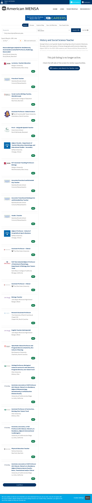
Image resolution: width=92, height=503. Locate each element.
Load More (19, 485)
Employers (86, 2)
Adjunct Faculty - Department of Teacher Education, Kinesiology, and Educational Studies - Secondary (23, 145)
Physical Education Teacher (20, 448)
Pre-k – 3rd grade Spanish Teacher (22, 127)
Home (55, 9)
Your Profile (72, 9)
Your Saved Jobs (64, 25)
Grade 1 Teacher (17, 215)
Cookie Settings (79, 498)
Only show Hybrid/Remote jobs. (13, 33)
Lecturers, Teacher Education (21, 63)
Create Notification (30, 40)
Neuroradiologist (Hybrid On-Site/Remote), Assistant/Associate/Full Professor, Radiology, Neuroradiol (18, 50)
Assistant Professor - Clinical (21, 248)
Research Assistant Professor (21, 312)
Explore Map (40, 25)
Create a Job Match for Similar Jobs (64, 68)
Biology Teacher (17, 297)
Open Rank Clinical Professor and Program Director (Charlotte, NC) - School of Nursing (23, 348)
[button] (85, 30)
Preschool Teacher (18, 78)
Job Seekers (75, 2)
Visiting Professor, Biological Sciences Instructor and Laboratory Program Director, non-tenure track (23, 367)
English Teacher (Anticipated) (21, 330)
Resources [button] (85, 9)
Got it (87, 498)
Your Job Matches (51, 25)
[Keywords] (19, 30)
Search (25, 25)
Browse (32, 25)
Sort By (5, 40)
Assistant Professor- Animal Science (23, 111)
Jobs (62, 9)
